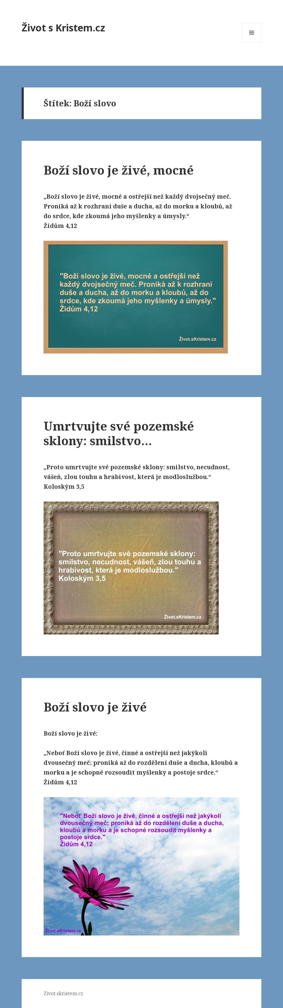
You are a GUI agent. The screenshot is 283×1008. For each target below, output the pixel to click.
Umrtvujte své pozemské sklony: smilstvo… (119, 433)
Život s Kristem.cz (63, 27)
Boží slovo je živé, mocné (119, 170)
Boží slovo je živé (95, 707)
